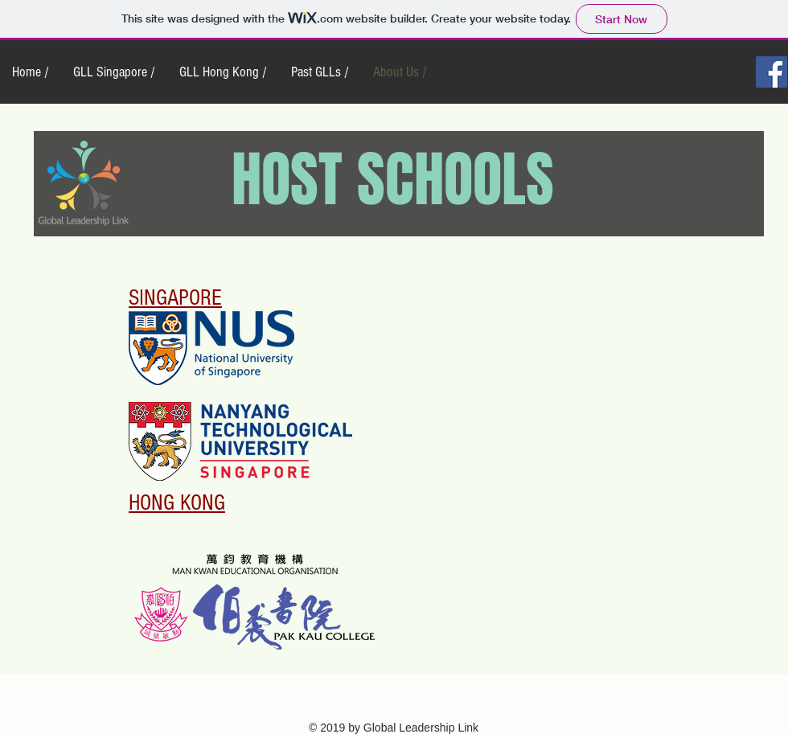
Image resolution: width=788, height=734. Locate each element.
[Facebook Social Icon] (771, 72)
